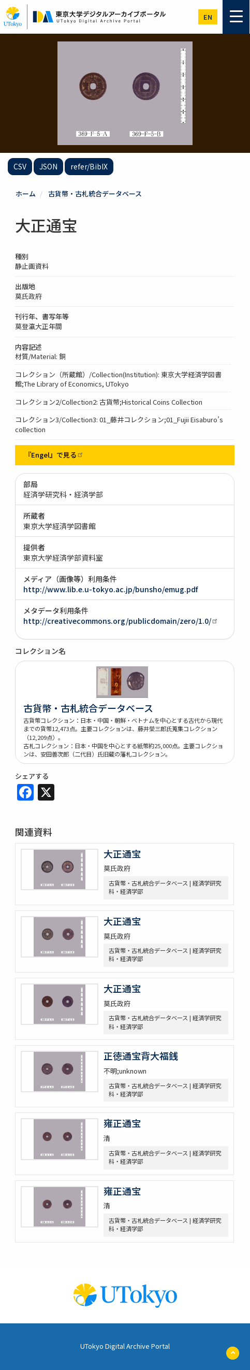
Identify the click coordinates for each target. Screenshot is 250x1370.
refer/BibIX (89, 166)
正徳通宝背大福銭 (141, 1055)
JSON (48, 166)
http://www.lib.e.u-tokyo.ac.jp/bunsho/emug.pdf (110, 589)
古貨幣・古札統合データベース (95, 193)
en (207, 17)
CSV (19, 166)
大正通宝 (122, 853)
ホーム (26, 193)
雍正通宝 (122, 1123)
